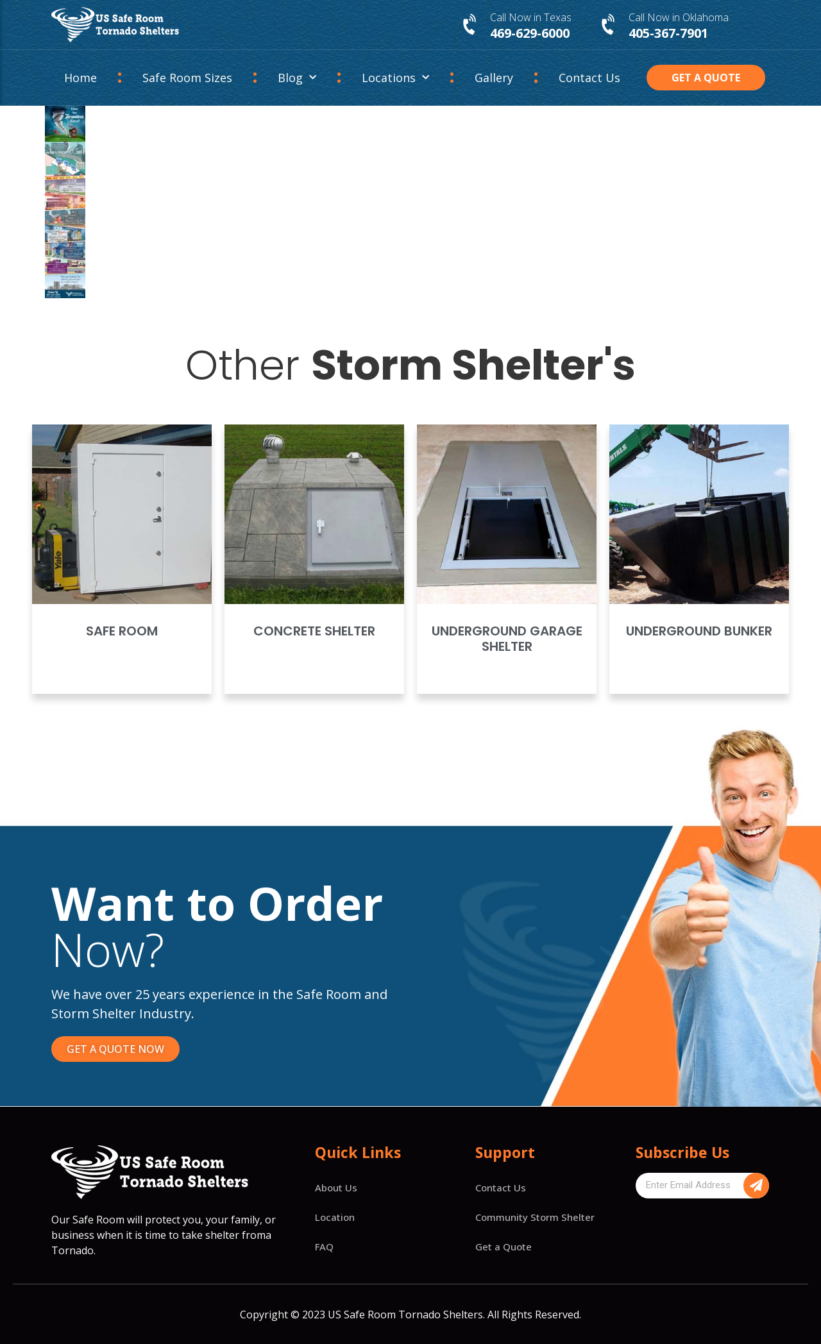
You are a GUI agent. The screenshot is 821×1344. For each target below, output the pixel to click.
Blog (297, 77)
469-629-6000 (530, 33)
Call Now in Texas (530, 17)
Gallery (494, 77)
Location (335, 1217)
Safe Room (122, 631)
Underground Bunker (699, 631)
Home (80, 77)
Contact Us (589, 77)
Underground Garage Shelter (507, 638)
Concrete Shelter (314, 631)
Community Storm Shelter (535, 1217)
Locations (395, 77)
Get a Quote (503, 1246)
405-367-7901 (668, 33)
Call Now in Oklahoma (679, 17)
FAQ (324, 1246)
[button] (706, 77)
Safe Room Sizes (187, 77)
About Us (336, 1187)
